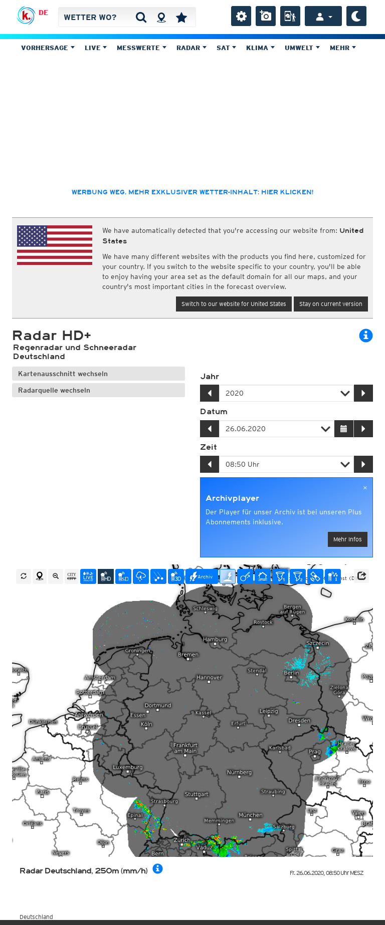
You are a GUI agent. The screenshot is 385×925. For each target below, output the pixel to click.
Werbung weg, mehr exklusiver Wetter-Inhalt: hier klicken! (192, 192)
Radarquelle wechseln (54, 390)
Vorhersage (48, 48)
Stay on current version (330, 303)
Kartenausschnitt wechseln (63, 374)
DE (43, 13)
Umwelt (302, 48)
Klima (260, 48)
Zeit (208, 447)
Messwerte (141, 48)
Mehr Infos (347, 539)
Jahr (209, 376)
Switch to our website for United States (233, 303)
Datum (214, 411)
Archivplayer (232, 498)
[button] (361, 576)
